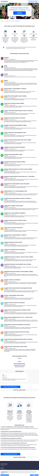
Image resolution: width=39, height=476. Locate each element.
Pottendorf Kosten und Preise (19, 366)
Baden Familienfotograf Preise (19, 363)
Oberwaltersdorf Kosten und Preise (19, 365)
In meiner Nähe (3, 465)
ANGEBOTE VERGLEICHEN (19, 13)
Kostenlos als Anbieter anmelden (20, 457)
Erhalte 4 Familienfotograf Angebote (10, 386)
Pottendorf (19, 358)
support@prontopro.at (4, 469)
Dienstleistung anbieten (33, 1)
